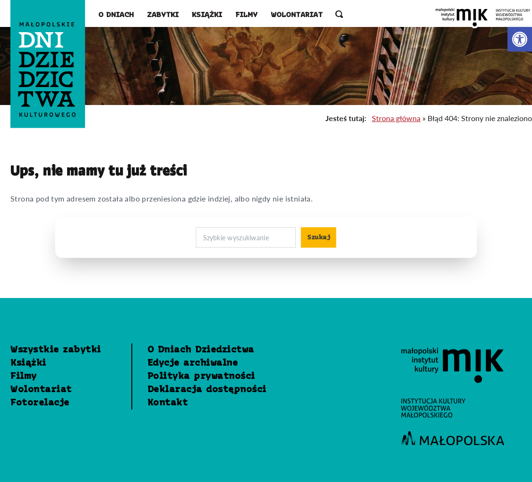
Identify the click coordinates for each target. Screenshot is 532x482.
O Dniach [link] (116, 15)
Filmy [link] (246, 15)
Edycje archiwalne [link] (192, 363)
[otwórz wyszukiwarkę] (339, 15)
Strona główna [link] (396, 118)
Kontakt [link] (167, 403)
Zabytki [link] (163, 15)
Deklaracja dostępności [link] (206, 389)
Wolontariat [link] (297, 15)
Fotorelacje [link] (39, 403)
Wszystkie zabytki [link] (55, 350)
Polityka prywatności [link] (201, 376)
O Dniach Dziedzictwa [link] (200, 350)
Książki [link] (207, 15)
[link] (519, 39)
